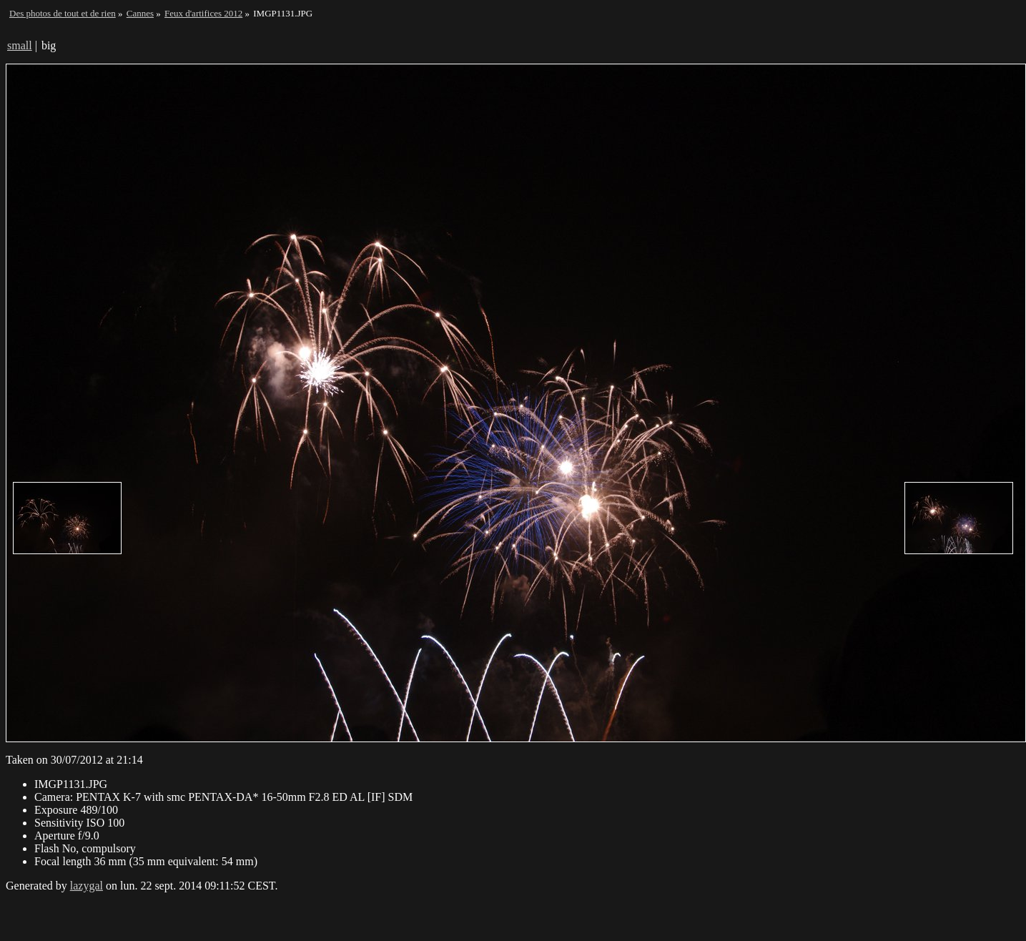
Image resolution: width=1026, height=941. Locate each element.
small (19, 45)
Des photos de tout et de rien (62, 13)
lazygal (86, 886)
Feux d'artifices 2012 (203, 13)
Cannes (140, 13)
